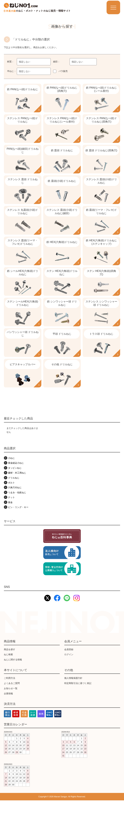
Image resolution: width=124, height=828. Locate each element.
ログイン (68, 682)
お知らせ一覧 (10, 716)
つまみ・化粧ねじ (17, 520)
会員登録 (68, 677)
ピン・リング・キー (18, 534)
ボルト (11, 510)
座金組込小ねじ (16, 490)
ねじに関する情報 (13, 687)
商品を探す (9, 677)
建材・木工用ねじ (17, 500)
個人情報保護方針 (73, 705)
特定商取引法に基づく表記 (77, 711)
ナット (11, 525)
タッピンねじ (15, 495)
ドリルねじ (13, 505)
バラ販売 (63, 71)
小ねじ (11, 485)
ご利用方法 (9, 705)
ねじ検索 (8, 682)
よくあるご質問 (12, 711)
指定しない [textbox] (24, 61)
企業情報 (8, 721)
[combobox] (34, 61)
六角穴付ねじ (15, 515)
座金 (10, 530)
